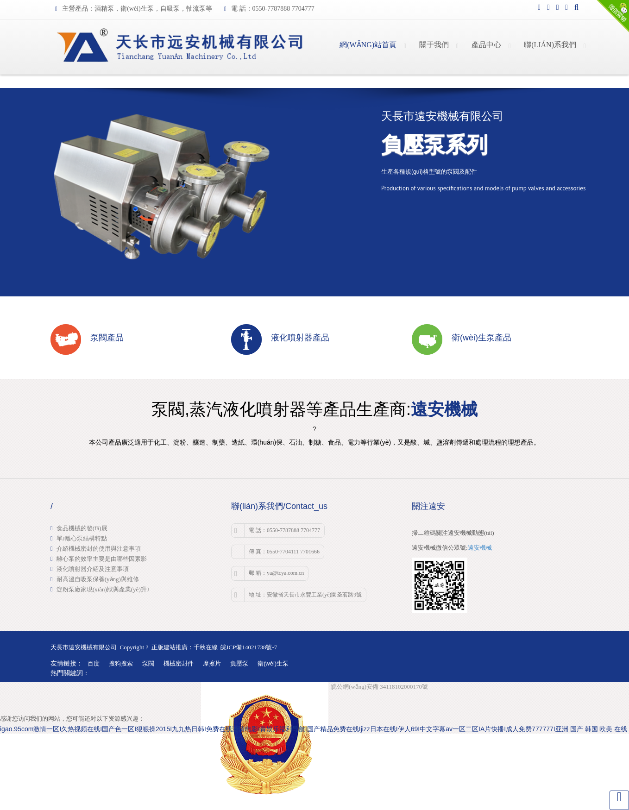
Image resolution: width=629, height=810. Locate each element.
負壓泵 (239, 663)
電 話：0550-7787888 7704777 (277, 530)
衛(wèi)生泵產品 (481, 337)
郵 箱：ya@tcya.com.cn (269, 573)
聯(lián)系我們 (550, 45)
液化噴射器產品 (300, 337)
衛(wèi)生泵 (273, 663)
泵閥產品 (107, 337)
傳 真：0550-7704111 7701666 (284, 551)
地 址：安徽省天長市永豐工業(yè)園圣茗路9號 (298, 595)
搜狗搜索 (121, 663)
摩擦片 (212, 663)
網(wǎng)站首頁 (368, 45)
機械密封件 (179, 663)
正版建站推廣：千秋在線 (184, 647)
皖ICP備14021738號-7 (248, 647)
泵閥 (148, 663)
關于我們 (434, 45)
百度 (94, 663)
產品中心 (486, 45)
